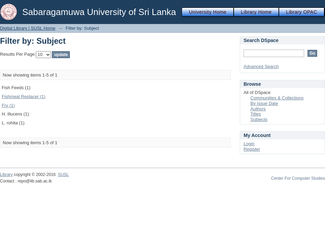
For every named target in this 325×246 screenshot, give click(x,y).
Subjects (259, 119)
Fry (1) (8, 105)
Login (249, 143)
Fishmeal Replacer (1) (24, 96)
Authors (258, 108)
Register (252, 149)
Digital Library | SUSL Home (27, 28)
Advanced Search (261, 66)
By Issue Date (264, 103)
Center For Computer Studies (298, 178)
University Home (207, 12)
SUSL (63, 174)
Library (6, 174)
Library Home (256, 12)
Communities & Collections (276, 97)
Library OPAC (301, 12)
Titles (255, 114)
